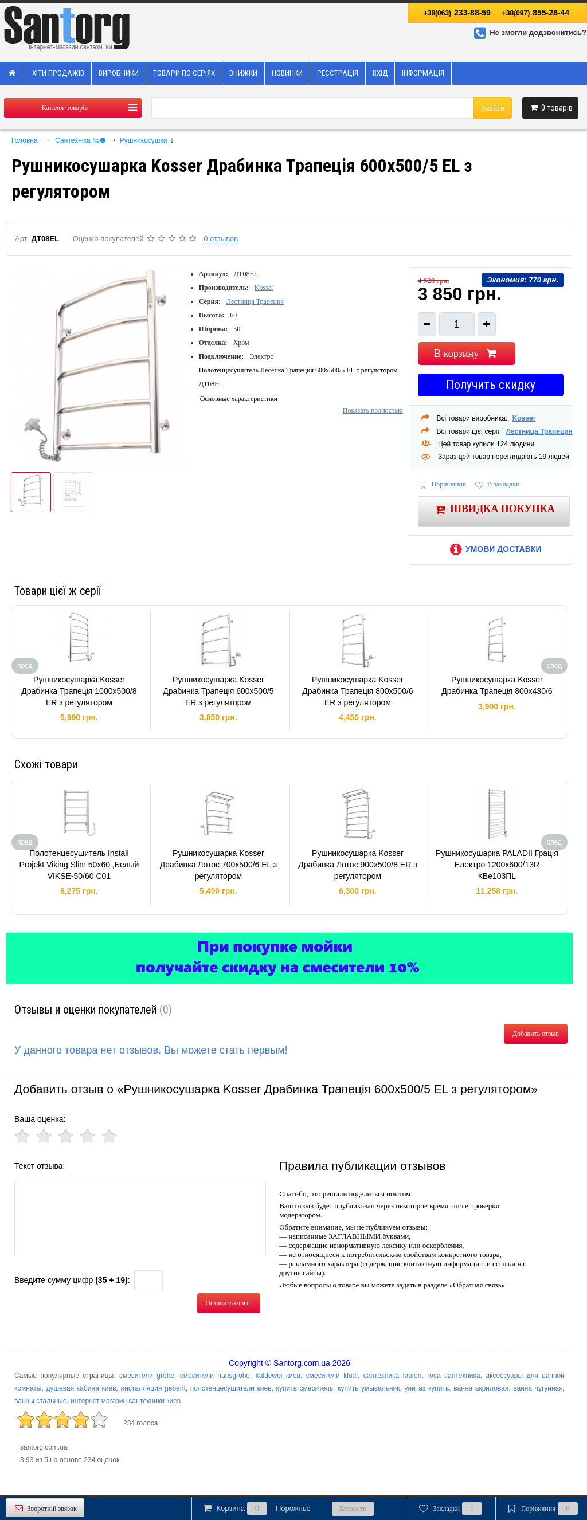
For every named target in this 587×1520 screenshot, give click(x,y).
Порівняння (442, 485)
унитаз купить (427, 1388)
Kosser (264, 288)
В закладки (496, 485)
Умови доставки (493, 548)
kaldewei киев (278, 1376)
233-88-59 (457, 12)
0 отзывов (221, 238)
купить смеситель (305, 1388)
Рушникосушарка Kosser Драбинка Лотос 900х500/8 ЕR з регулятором (357, 864)
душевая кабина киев (81, 1388)
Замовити (353, 1509)
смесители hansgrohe (215, 1376)
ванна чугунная (538, 1388)
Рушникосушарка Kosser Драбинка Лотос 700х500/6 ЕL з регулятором (218, 864)
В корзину (466, 353)
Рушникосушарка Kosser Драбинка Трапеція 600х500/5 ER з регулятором (218, 690)
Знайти (493, 108)
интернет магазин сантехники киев (126, 1401)
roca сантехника (453, 1376)
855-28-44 (535, 12)
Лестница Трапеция (255, 301)
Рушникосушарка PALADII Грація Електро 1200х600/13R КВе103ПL (497, 864)
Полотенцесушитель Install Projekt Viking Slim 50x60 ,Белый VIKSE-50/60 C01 (79, 864)
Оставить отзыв (229, 1303)
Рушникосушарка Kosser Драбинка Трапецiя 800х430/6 (496, 685)
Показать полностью (373, 410)
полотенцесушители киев (231, 1388)
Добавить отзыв (535, 1034)
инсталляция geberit (153, 1388)
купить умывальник (369, 1388)
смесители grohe (146, 1376)
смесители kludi (332, 1376)
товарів (550, 107)
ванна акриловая (480, 1388)
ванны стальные (40, 1401)
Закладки (449, 1508)
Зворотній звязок (45, 1508)
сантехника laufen (392, 1376)
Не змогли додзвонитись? (528, 32)
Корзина (256, 1508)
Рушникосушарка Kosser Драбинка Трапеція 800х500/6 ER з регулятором (357, 690)
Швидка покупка (494, 509)
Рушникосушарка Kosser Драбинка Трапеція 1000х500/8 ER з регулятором (78, 690)
